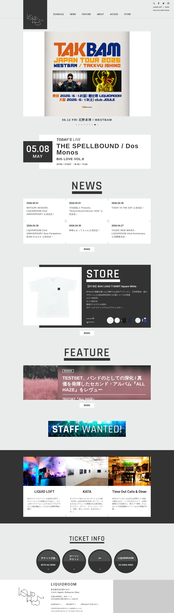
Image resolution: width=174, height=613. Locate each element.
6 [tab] (89, 124)
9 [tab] (97, 124)
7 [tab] (92, 124)
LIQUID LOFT (157, 7)
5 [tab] (87, 124)
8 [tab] (95, 124)
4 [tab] (84, 124)
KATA (167, 7)
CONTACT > (56, 604)
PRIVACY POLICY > (90, 604)
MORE (87, 249)
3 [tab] (81, 124)
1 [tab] (76, 124)
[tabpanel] (87, 76)
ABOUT (100, 14)
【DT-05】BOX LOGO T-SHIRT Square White (111, 286)
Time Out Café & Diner (161, 10)
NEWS (73, 14)
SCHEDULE (58, 14)
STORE (127, 14)
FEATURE (86, 14)
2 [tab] (79, 124)
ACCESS (114, 14)
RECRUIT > (71, 604)
